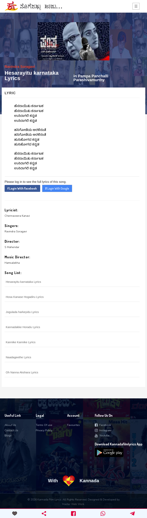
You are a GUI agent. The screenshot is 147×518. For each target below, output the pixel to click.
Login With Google (57, 188)
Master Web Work (73, 504)
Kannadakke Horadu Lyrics (23, 327)
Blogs (8, 435)
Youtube (102, 435)
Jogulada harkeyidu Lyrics (22, 312)
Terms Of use (44, 425)
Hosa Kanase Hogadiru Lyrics (25, 296)
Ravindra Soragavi (20, 67)
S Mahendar (12, 247)
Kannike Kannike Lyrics (20, 342)
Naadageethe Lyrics (18, 357)
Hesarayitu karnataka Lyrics (23, 281)
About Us (10, 425)
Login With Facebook (22, 188)
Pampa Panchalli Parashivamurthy (91, 78)
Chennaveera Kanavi (17, 216)
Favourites (73, 425)
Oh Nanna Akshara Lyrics (22, 372)
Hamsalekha (12, 263)
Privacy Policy (44, 430)
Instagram (103, 430)
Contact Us (11, 430)
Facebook (103, 425)
